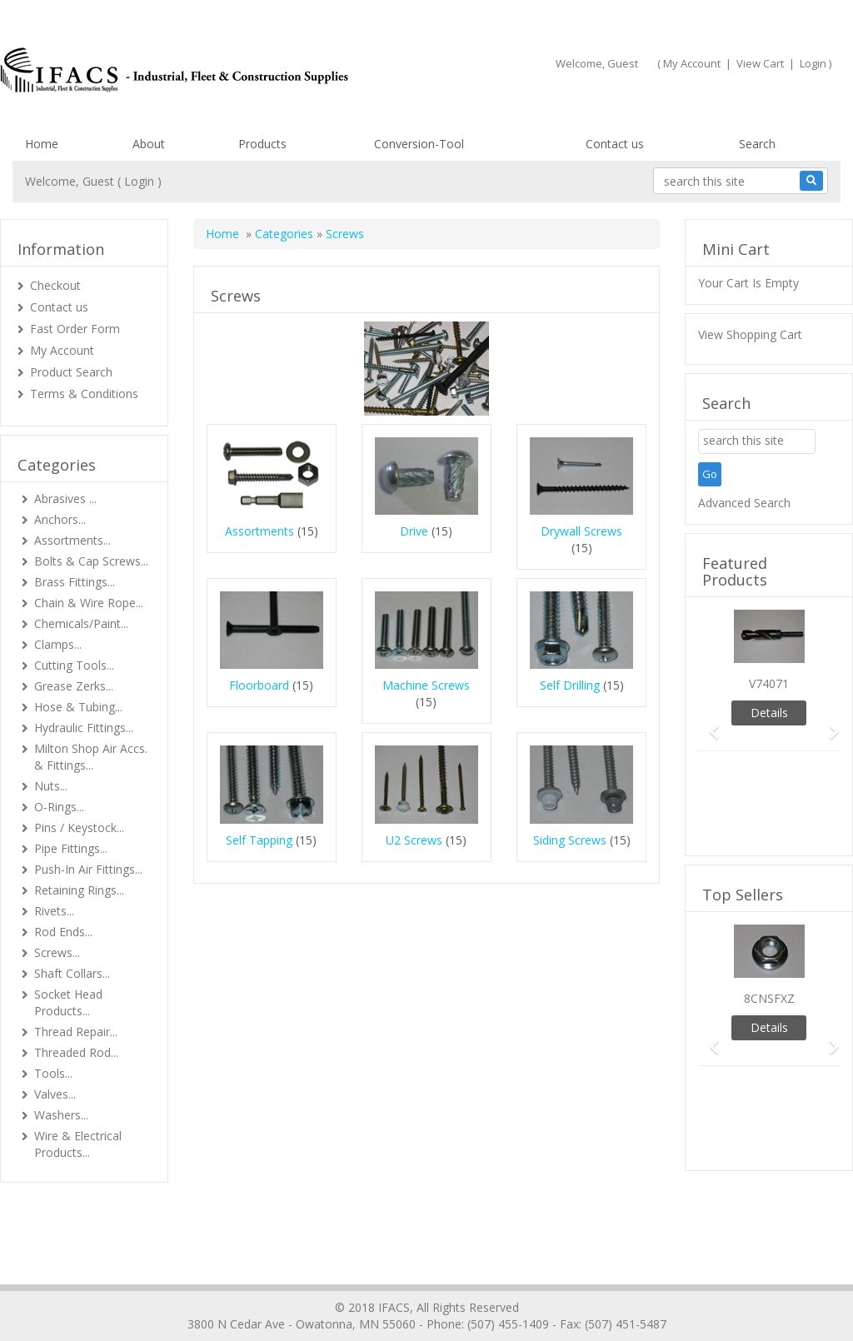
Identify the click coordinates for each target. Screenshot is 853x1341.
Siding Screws (569, 840)
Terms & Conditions (84, 393)
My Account (692, 63)
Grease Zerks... (73, 686)
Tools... (53, 1073)
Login (813, 63)
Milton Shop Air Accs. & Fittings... (90, 756)
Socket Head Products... (68, 1002)
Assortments (259, 531)
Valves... (55, 1094)
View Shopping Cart (750, 334)
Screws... (57, 952)
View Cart (760, 63)
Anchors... (60, 519)
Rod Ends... (63, 932)
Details (769, 712)
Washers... (61, 1115)
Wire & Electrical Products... (78, 1144)
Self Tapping (259, 840)
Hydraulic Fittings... (83, 727)
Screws (345, 234)
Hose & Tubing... (78, 707)
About (148, 144)
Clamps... (58, 644)
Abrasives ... (65, 498)
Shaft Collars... (72, 973)
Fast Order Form (75, 328)
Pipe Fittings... (70, 848)
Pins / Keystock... (79, 827)
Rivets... (54, 911)
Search (757, 144)
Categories (284, 234)
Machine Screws (426, 685)
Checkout (55, 285)
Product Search (71, 372)
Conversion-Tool (419, 144)
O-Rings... (59, 807)
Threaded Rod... (76, 1052)
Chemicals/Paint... (81, 623)
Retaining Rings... (79, 890)
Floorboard (259, 685)
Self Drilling (570, 685)
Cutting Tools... (74, 665)
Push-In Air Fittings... (88, 869)
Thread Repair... (75, 1031)
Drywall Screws (581, 531)
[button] (708, 724)
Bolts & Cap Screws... (91, 561)
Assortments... (72, 540)
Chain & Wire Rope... (88, 603)
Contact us (615, 144)
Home (41, 144)
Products (262, 144)
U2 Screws (414, 840)
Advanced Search (744, 503)
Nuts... (50, 786)
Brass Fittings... (74, 582)
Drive (414, 531)
